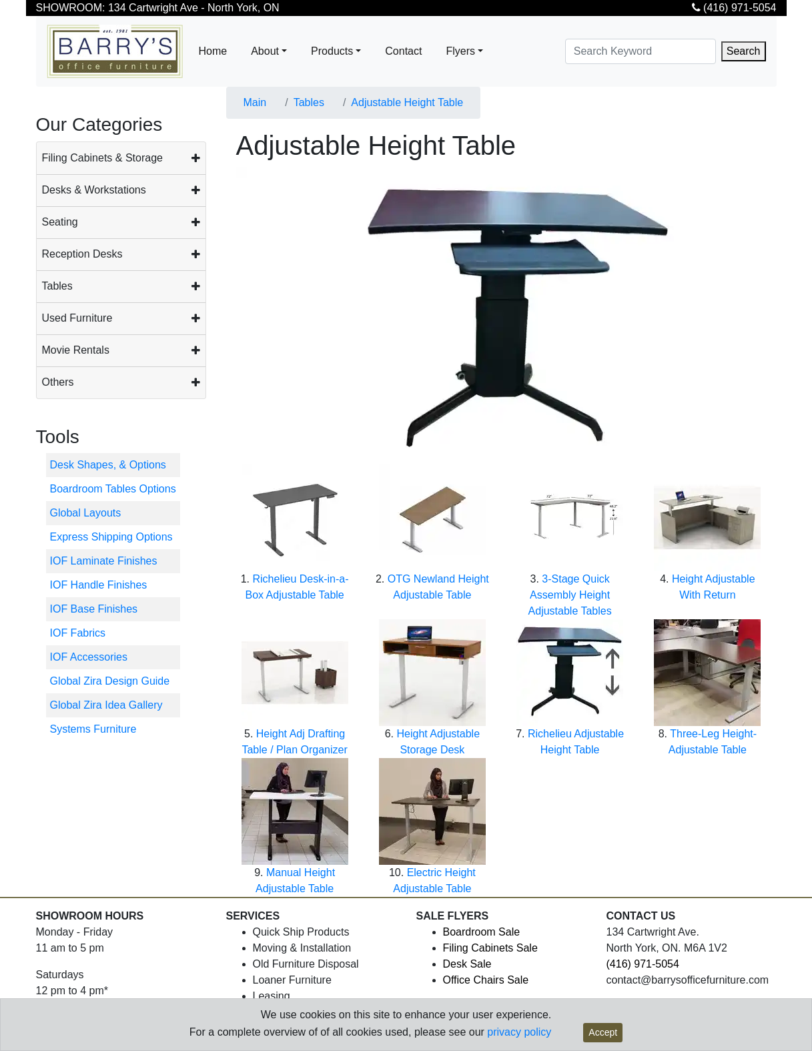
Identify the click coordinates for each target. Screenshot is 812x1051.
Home (213, 51)
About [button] (265, 51)
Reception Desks (82, 254)
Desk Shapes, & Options (108, 464)
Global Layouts (85, 512)
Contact (403, 51)
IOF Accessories (88, 657)
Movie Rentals (75, 350)
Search (744, 51)
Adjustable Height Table (407, 102)
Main (255, 102)
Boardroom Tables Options (113, 488)
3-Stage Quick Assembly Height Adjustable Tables (570, 595)
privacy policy (519, 1032)
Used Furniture (77, 318)
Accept (602, 1032)
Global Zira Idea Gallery (106, 705)
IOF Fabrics (78, 633)
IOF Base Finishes (94, 609)
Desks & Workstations (94, 190)
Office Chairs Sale (486, 980)
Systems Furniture (93, 729)
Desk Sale (467, 964)
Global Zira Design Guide (110, 681)
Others (58, 382)
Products (332, 51)
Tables (57, 286)
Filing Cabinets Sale (490, 948)
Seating (60, 222)
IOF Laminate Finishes (103, 561)
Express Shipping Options (111, 537)
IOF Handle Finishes (98, 585)
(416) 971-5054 (734, 7)
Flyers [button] (460, 51)
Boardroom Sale (481, 932)
